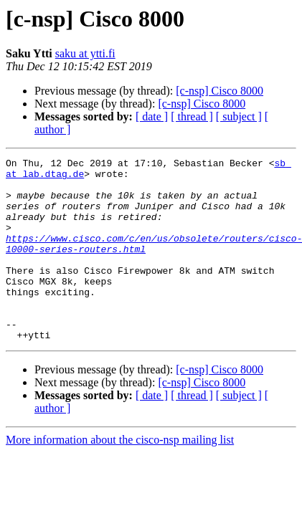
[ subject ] (239, 116)
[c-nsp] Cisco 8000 (219, 91)
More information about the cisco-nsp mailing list (120, 476)
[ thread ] (192, 116)
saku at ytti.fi (85, 53)
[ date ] (152, 116)
